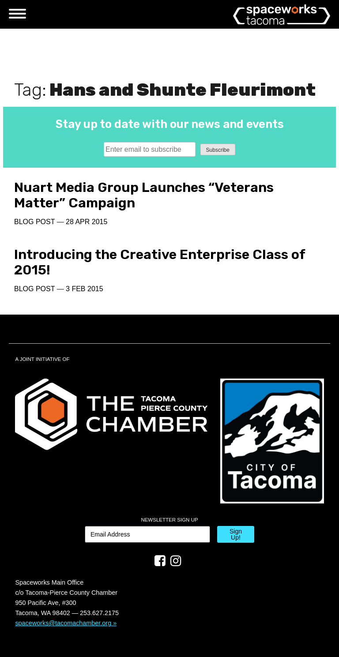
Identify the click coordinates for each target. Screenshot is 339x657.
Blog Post (34, 221)
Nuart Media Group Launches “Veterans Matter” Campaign (144, 195)
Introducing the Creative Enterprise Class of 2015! (159, 262)
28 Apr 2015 (86, 221)
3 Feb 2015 (84, 289)
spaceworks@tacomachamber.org (63, 623)
